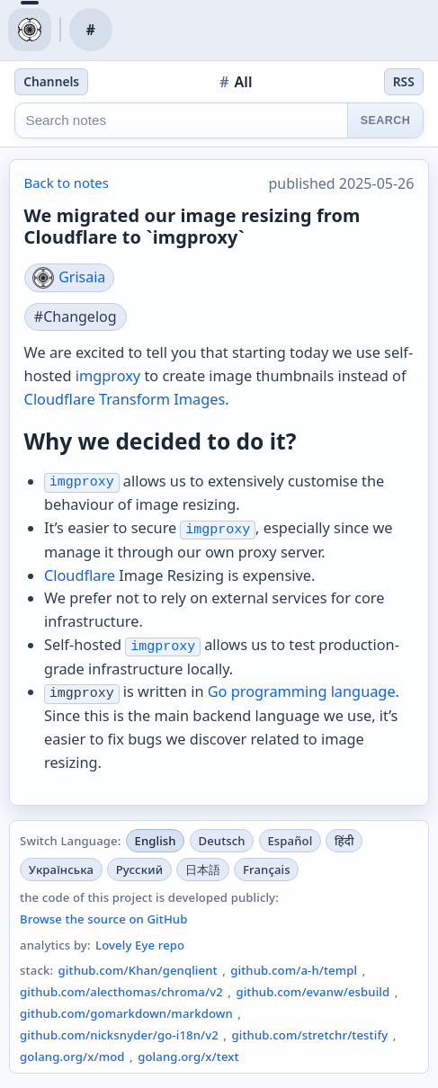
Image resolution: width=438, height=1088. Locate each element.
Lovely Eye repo (139, 945)
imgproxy (108, 376)
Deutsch (221, 841)
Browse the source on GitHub (103, 919)
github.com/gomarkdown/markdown (126, 1013)
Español (289, 841)
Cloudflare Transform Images (125, 399)
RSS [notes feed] (404, 81)
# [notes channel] (90, 30)
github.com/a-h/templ (293, 970)
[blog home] (29, 29)
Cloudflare (79, 575)
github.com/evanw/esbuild (312, 992)
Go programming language (302, 691)
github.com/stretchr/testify (309, 1035)
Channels (51, 81)
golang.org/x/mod (72, 1056)
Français (267, 869)
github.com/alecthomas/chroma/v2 (121, 992)
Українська (61, 869)
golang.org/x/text (188, 1056)
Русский (139, 869)
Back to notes (66, 183)
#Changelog (75, 316)
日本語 (202, 869)
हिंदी (344, 841)
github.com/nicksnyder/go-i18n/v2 (119, 1035)
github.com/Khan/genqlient (138, 970)
